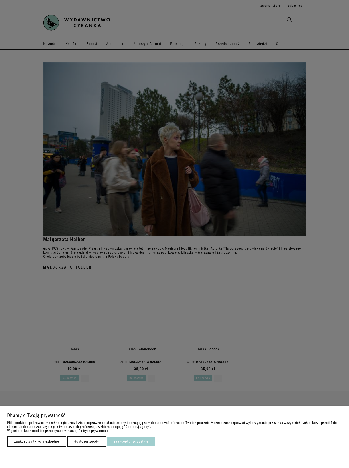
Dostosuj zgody (86, 441)
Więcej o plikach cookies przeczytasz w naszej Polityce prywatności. (59, 431)
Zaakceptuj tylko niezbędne (36, 441)
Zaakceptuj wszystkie (131, 441)
